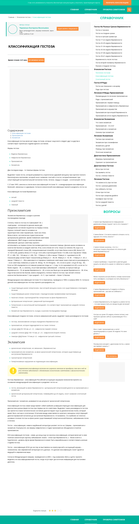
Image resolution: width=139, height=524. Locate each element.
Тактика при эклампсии (104, 139)
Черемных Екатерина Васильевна (34, 28)
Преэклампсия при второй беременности (111, 112)
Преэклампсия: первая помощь (107, 103)
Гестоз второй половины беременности (111, 63)
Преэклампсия (17, 135)
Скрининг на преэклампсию (106, 162)
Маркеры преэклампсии (105, 159)
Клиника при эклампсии (105, 132)
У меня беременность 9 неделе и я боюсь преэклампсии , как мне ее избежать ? (109, 290)
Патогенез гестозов (103, 73)
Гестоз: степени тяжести (105, 176)
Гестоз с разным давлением (106, 186)
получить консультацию (117, 3)
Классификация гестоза (104, 76)
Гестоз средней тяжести (105, 202)
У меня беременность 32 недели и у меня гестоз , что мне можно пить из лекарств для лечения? (111, 303)
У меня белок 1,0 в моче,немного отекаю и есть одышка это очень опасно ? (111, 235)
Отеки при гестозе (103, 192)
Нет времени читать (36, 60)
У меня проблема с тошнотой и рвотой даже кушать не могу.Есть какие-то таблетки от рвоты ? (111, 264)
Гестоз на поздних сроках (105, 33)
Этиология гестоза (24, 17)
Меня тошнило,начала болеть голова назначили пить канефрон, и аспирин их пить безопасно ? (111, 278)
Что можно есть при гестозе (106, 182)
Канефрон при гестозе (104, 199)
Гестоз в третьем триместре (106, 37)
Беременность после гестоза (106, 59)
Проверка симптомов (114, 9)
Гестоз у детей (101, 205)
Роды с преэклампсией (104, 99)
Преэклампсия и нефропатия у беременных (112, 106)
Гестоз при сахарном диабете (107, 196)
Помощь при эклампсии (105, 149)
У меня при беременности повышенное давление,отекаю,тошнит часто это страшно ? (110, 223)
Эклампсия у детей (103, 146)
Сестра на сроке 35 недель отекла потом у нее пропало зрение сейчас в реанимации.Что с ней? (110, 316)
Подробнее (99, 228)
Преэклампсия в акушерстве (106, 109)
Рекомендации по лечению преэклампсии (111, 96)
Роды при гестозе (102, 89)
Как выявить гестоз (103, 172)
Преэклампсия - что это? (105, 126)
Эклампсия (16, 138)
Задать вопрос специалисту (67, 29)
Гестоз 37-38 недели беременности (109, 53)
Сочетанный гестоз (103, 79)
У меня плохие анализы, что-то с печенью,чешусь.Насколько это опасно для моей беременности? (109, 249)
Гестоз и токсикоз (102, 30)
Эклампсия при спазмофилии (107, 142)
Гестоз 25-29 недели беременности (109, 43)
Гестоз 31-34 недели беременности (109, 46)
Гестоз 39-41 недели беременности (109, 56)
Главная (74, 9)
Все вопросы (112, 356)
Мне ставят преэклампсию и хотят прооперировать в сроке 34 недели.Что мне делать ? (110, 331)
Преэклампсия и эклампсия (106, 129)
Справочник (91, 9)
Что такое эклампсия (103, 122)
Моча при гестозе (102, 169)
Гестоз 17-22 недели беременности (109, 40)
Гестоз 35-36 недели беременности (109, 50)
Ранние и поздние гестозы (106, 66)
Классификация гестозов (21, 133)
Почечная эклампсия (104, 152)
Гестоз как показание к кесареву (108, 86)
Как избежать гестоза (104, 189)
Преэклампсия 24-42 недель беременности (112, 116)
